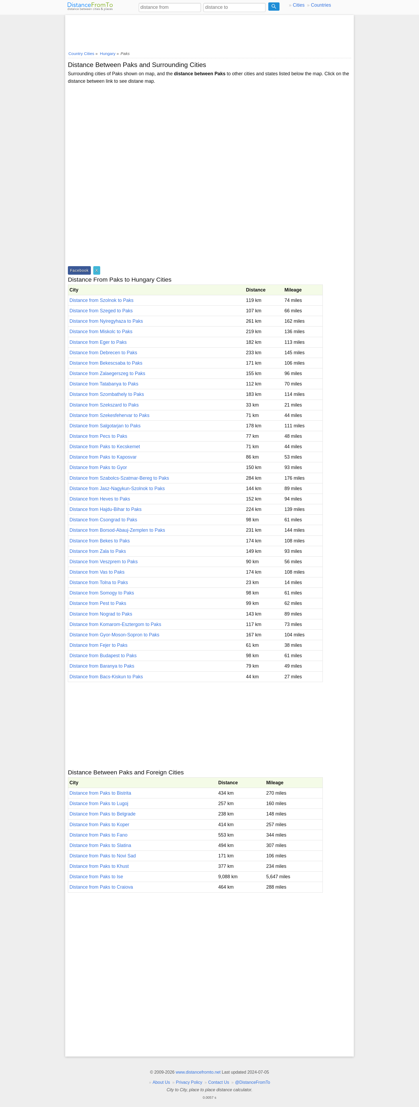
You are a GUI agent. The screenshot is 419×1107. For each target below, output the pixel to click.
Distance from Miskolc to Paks (101, 331)
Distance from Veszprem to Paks (103, 561)
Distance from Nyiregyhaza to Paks (106, 321)
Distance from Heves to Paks (99, 499)
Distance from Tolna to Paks (98, 582)
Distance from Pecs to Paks (98, 436)
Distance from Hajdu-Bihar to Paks (105, 509)
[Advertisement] (209, 31)
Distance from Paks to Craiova (101, 887)
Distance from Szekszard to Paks (104, 405)
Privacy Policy (189, 1082)
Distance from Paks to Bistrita (100, 793)
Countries (321, 5)
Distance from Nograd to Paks (100, 614)
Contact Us (218, 1082)
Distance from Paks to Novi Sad (102, 855)
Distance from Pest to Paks (97, 603)
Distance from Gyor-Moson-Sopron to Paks (114, 634)
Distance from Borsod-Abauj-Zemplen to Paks (117, 530)
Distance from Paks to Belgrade (102, 814)
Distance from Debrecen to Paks (103, 352)
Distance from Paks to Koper (99, 824)
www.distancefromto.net (198, 1072)
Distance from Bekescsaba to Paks (105, 363)
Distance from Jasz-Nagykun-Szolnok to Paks (117, 488)
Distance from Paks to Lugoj (98, 803)
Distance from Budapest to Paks (103, 655)
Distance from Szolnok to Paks (101, 300)
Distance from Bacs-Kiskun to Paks (106, 676)
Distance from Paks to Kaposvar (103, 457)
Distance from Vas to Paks (97, 572)
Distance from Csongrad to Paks (103, 519)
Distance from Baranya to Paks (101, 666)
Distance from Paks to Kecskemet (104, 446)
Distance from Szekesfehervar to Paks (109, 415)
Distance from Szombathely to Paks (106, 394)
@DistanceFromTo (252, 1082)
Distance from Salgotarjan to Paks (105, 425)
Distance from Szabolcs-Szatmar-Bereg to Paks (119, 478)
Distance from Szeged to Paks (101, 310)
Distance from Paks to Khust (99, 866)
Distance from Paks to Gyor (98, 467)
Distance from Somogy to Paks (101, 593)
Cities (299, 5)
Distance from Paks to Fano (98, 835)
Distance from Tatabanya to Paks (103, 384)
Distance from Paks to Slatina (100, 845)
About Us (161, 1082)
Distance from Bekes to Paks (99, 540)
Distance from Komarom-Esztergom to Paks (115, 624)
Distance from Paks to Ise (96, 876)
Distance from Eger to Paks (98, 342)
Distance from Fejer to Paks (98, 645)
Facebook (79, 270)
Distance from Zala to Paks (97, 551)
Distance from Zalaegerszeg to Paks (107, 373)
